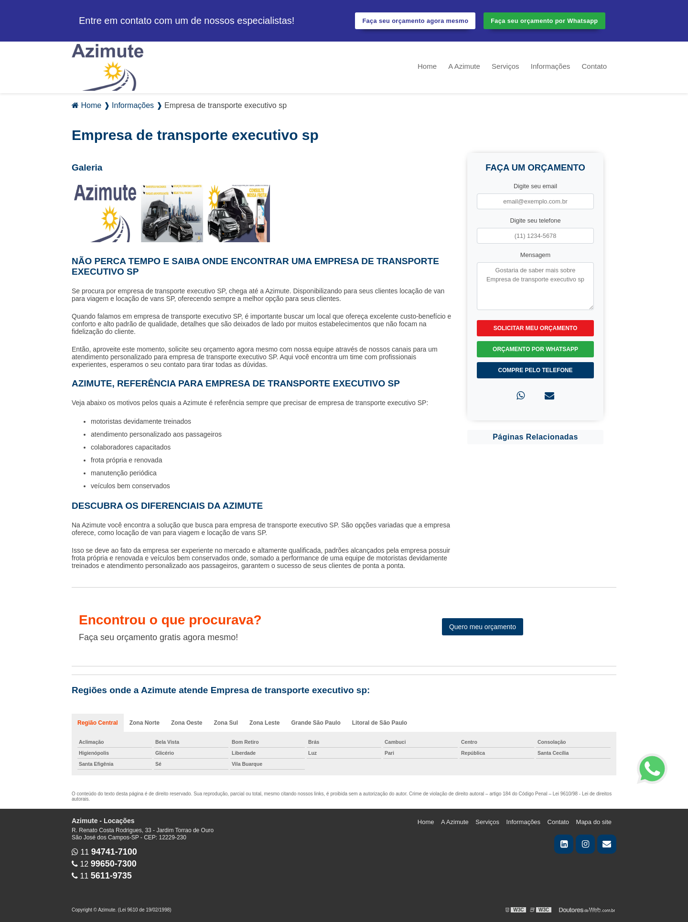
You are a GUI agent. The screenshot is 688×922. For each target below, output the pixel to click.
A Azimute (464, 66)
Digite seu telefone (535, 220)
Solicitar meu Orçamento (536, 328)
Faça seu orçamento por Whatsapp (544, 20)
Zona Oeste (186, 722)
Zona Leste (264, 722)
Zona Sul (226, 722)
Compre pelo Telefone (535, 370)
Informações (550, 66)
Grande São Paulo (315, 722)
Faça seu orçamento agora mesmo (415, 20)
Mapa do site (594, 822)
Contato (594, 66)
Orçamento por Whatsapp (535, 349)
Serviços (505, 66)
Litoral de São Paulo (379, 722)
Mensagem (535, 254)
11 (104, 852)
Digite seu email (535, 186)
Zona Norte (144, 722)
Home (427, 66)
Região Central (97, 722)
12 (104, 864)
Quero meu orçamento (482, 627)
